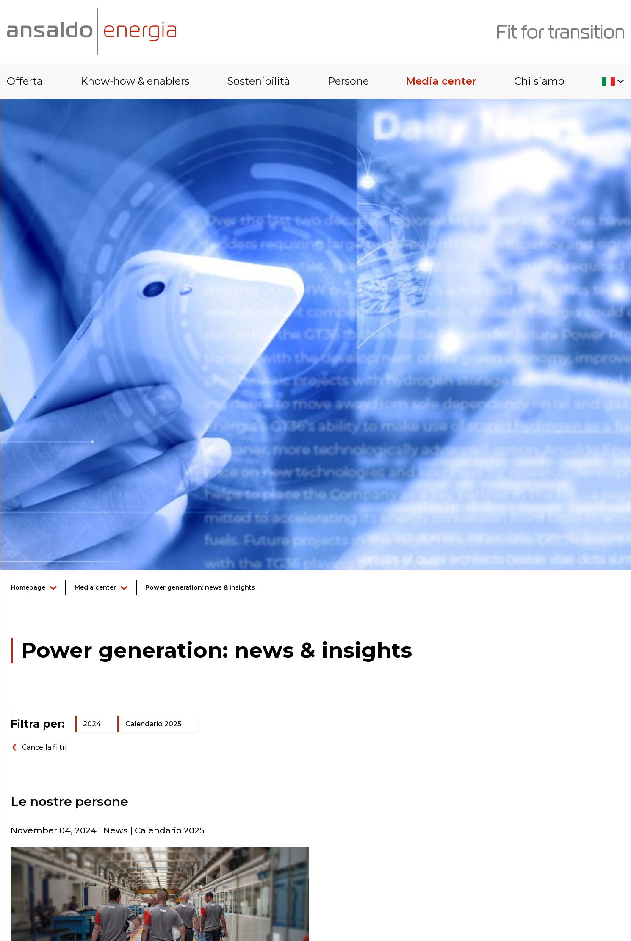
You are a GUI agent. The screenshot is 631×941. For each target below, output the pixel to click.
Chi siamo (539, 81)
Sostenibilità (258, 81)
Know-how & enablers (135, 81)
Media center (441, 81)
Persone (348, 81)
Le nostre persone (69, 801)
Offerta (25, 81)
